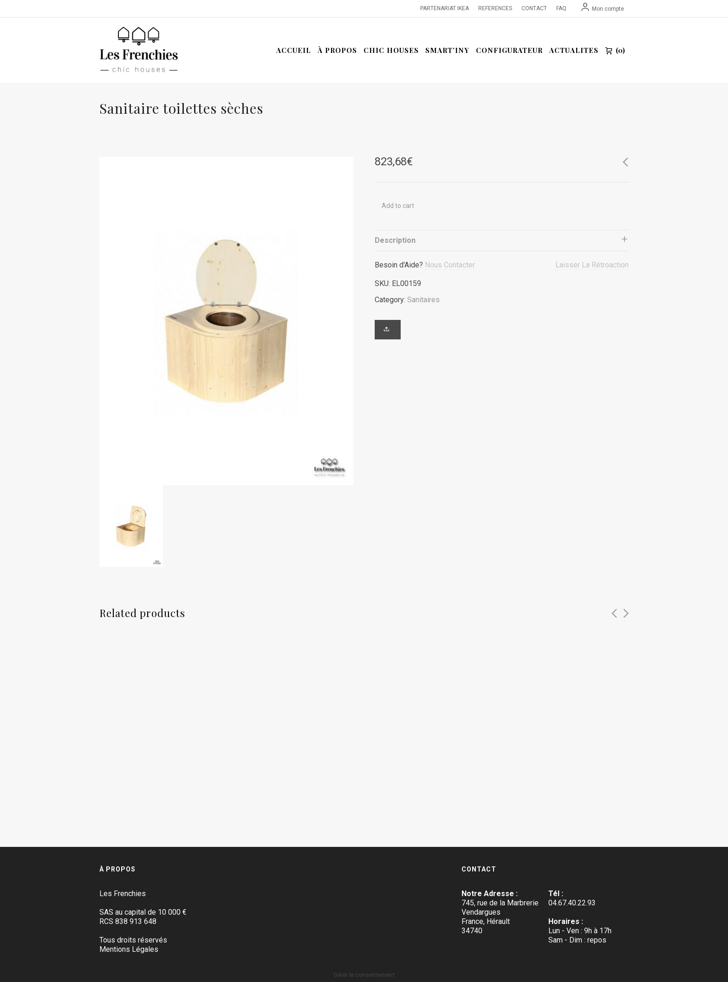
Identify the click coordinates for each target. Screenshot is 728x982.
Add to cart (398, 205)
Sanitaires (423, 299)
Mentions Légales (128, 949)
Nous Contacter (450, 264)
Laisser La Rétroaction (592, 264)
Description (395, 240)
